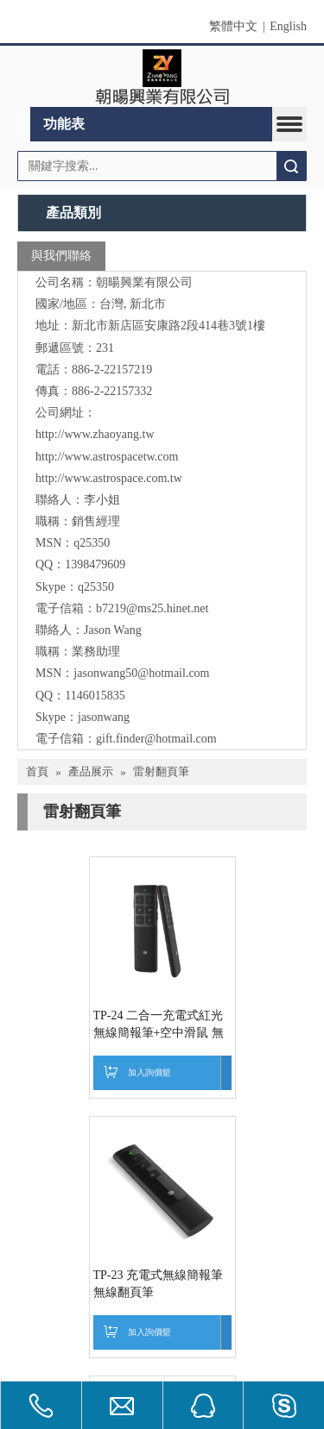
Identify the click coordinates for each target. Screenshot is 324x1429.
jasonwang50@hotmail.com (141, 673)
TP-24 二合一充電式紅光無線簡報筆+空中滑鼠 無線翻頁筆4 (111, 1076)
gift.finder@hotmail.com (156, 738)
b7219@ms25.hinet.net (152, 608)
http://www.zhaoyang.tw (95, 434)
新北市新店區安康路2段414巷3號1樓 (168, 325)
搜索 (291, 166)
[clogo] (162, 77)
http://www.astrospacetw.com (106, 456)
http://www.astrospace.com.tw (108, 478)
